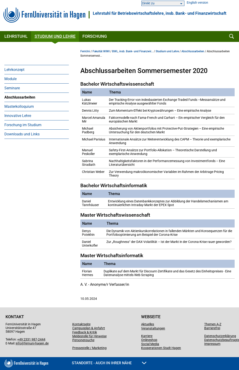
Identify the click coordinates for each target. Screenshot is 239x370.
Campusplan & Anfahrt (88, 328)
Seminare (12, 88)
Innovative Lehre (17, 116)
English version (197, 3)
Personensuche (83, 340)
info (18, 343)
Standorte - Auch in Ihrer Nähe (109, 363)
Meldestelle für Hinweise (89, 336)
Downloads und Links (22, 134)
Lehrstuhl (16, 36)
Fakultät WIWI (101, 51)
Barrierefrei (212, 328)
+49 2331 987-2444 (31, 339)
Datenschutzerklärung (220, 336)
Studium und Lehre (55, 36)
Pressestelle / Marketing (89, 348)
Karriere (146, 336)
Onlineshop (149, 340)
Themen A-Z (212, 324)
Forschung (94, 36)
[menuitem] (36, 69)
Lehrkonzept (14, 69)
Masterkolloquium (19, 106)
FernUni (85, 51)
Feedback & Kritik (84, 332)
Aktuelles (147, 324)
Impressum (212, 344)
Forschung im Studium (22, 125)
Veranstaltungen (153, 328)
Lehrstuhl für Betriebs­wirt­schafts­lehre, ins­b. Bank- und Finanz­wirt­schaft (159, 13)
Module (10, 79)
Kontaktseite (81, 324)
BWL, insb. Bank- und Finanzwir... (132, 51)
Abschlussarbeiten (19, 97)
